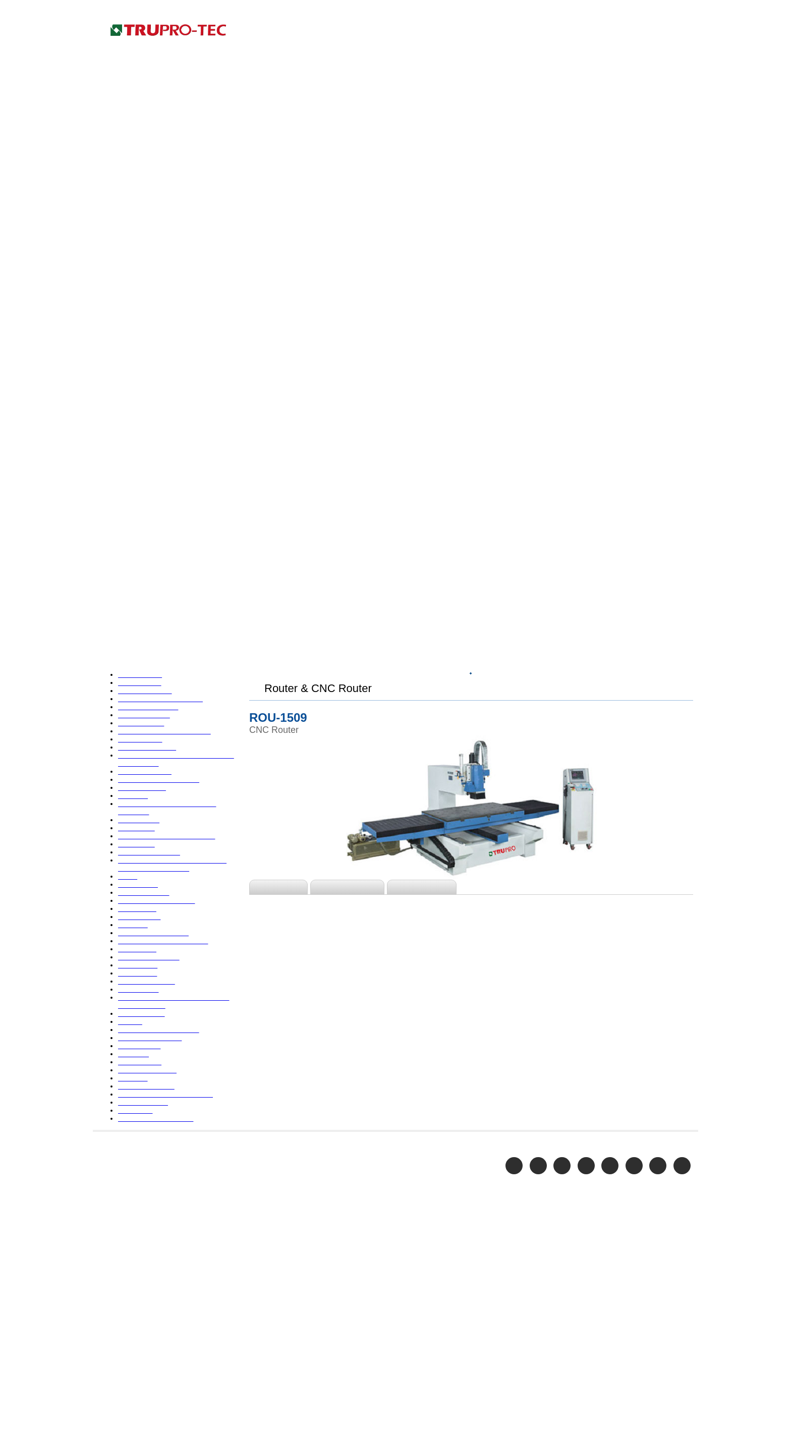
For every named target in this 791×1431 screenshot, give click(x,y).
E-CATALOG (629, 31)
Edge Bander (134, 544)
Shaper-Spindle (138, 984)
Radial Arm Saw (138, 890)
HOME (476, 259)
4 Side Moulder (138, 260)
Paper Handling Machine (154, 741)
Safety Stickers (138, 953)
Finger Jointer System (149, 591)
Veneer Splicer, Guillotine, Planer (167, 1047)
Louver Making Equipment (156, 678)
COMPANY (531, 31)
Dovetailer (131, 488)
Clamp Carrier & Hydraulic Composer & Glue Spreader (158, 421)
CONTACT (677, 31)
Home (682, 9)
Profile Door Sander (147, 834)
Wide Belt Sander (142, 1062)
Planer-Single (136, 772)
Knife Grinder (135, 647)
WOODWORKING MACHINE (564, 259)
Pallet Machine (138, 709)
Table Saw (129, 1015)
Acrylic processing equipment (162, 307)
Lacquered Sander (143, 662)
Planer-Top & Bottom (148, 787)
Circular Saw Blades (146, 401)
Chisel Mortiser (139, 385)
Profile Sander (137, 850)
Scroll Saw (130, 969)
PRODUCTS (579, 31)
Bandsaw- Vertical (143, 338)
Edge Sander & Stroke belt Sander (168, 559)
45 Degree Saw (138, 275)
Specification (351, 474)
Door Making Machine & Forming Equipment (168, 508)
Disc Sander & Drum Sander (158, 457)
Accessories (428, 474)
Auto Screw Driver (144, 291)
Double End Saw (140, 472)
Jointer (125, 631)
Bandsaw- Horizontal (148, 322)
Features (280, 474)
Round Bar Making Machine (159, 922)
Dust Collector (138, 528)
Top (501, 259)
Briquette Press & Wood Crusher (168, 369)
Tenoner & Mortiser (146, 1031)
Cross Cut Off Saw (144, 441)
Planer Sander (136, 803)
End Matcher (134, 575)
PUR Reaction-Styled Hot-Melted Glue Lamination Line (169, 871)
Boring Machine (139, 354)
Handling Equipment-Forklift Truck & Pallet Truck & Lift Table (171, 611)
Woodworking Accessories (158, 1094)
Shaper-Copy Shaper (147, 1000)
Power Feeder (136, 819)
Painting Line (135, 694)
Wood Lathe (133, 1078)
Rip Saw (126, 906)
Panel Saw (130, 725)
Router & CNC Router (149, 937)
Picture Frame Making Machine (165, 756)
